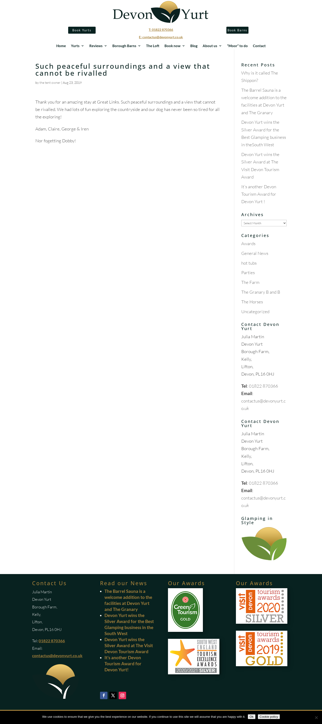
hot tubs (249, 263)
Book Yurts (81, 30)
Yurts (75, 46)
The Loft (152, 46)
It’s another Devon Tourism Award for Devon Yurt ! (258, 194)
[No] (316, 717)
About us (210, 46)
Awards (248, 243)
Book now (172, 46)
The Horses (252, 302)
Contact (259, 46)
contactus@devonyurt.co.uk (57, 655)
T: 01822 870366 (161, 30)
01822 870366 (263, 386)
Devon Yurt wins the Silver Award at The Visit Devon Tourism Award (128, 645)
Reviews (96, 46)
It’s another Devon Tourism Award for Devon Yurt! (122, 663)
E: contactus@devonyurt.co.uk (161, 37)
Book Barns (237, 30)
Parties (248, 272)
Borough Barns (124, 46)
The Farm (250, 282)
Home (61, 46)
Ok (252, 716)
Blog (194, 46)
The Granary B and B (260, 292)
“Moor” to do (237, 46)
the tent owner (50, 82)
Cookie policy (269, 716)
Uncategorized (255, 311)
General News (254, 253)
